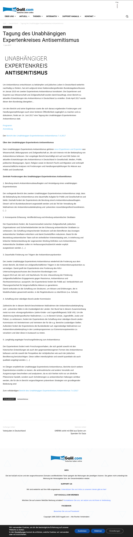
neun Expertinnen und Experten (68, 149)
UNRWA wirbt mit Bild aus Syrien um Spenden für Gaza (70, 432)
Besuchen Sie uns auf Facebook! (66, 511)
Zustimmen (78, 531)
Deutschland (13, 23)
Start (4, 23)
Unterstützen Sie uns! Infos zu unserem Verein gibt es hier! (83, 489)
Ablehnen (95, 531)
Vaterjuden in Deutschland (14, 431)
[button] (127, 16)
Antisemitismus (22, 399)
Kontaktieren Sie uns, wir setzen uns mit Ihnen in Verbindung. (87, 500)
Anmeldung (8, 129)
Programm (7, 125)
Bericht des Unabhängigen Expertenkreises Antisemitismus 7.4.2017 (36, 136)
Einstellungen (20, 532)
